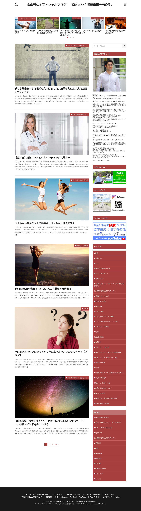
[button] (17, 24)
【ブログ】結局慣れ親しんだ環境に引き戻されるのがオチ (47, 32)
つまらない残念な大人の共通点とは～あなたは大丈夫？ (45, 223)
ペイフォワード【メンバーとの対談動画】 (108, 352)
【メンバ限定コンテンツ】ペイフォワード (108, 422)
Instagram (98, 453)
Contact (97, 479)
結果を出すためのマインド (103, 388)
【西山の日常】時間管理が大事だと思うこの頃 (115, 32)
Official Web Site (100, 468)
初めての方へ (77, 18)
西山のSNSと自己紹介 (102, 417)
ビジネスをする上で (101, 273)
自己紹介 (98, 342)
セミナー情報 (99, 311)
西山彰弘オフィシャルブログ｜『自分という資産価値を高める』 (70, 4)
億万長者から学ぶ (100, 301)
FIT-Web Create (83, 504)
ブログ (86, 309)
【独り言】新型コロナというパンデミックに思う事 (42, 157)
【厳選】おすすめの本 (98, 18)
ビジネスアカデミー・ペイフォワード (107, 321)
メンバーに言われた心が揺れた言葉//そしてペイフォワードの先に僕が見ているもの (70, 33)
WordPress (102, 504)
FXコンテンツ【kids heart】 (104, 428)
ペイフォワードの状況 (102, 326)
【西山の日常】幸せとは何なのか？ (91, 32)
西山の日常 (55, 18)
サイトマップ (99, 474)
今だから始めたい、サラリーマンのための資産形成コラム (109, 285)
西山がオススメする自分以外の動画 (106, 398)
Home (97, 412)
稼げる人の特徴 (100, 393)
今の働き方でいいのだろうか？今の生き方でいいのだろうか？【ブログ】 (51, 353)
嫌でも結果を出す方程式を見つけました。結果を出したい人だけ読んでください (51, 90)
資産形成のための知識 (102, 403)
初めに (97, 332)
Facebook (98, 458)
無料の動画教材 (100, 362)
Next (56, 444)
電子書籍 (98, 443)
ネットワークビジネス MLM (104, 316)
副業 (96, 253)
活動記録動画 (99, 337)
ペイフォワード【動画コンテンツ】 (106, 357)
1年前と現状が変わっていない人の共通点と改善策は (43, 288)
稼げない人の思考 (82, 246)
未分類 (97, 367)
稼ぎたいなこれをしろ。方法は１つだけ (25, 32)
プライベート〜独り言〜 (80, 114)
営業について (99, 258)
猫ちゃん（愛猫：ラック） (103, 383)
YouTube (98, 463)
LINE (96, 448)
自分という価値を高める (80, 180)
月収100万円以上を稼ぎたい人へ (78, 45)
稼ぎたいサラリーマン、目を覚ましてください (27, 18)
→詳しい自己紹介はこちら (101, 160)
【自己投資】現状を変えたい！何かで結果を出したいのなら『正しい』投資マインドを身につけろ (51, 422)
